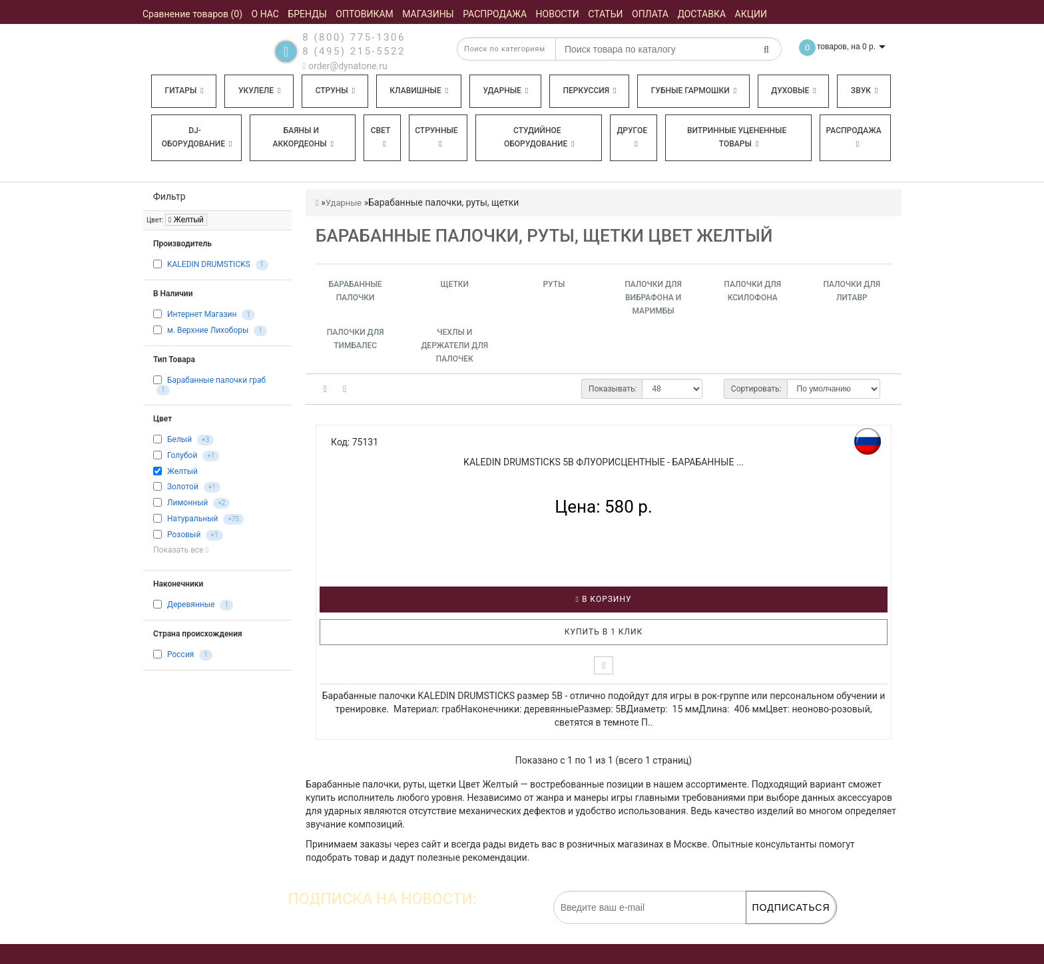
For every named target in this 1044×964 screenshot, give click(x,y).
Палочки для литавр (852, 291)
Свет (381, 137)
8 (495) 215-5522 (353, 51)
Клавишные (419, 90)
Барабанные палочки (355, 291)
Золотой (182, 486)
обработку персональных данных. (772, 930)
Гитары (184, 90)
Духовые (793, 90)
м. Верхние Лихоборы (207, 330)
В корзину (604, 599)
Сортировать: (756, 388)
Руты (554, 284)
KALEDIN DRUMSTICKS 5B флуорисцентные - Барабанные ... (603, 462)
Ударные (505, 90)
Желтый (186, 219)
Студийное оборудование (539, 137)
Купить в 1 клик (604, 631)
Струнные (436, 137)
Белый (179, 440)
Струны (336, 90)
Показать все (180, 550)
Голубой (182, 456)
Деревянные (190, 604)
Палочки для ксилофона (752, 291)
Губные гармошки (693, 90)
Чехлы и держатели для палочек (454, 345)
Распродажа (854, 137)
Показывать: (613, 388)
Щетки (455, 284)
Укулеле (259, 90)
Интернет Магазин (201, 314)
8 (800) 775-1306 (353, 37)
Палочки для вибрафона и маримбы (653, 298)
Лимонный (187, 502)
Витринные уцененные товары (736, 137)
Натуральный (192, 518)
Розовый (183, 534)
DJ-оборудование (197, 137)
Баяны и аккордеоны (303, 137)
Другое (632, 137)
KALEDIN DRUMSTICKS (208, 264)
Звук (864, 90)
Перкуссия (589, 90)
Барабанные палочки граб (216, 380)
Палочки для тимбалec (355, 339)
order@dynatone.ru (344, 66)
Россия (180, 654)
